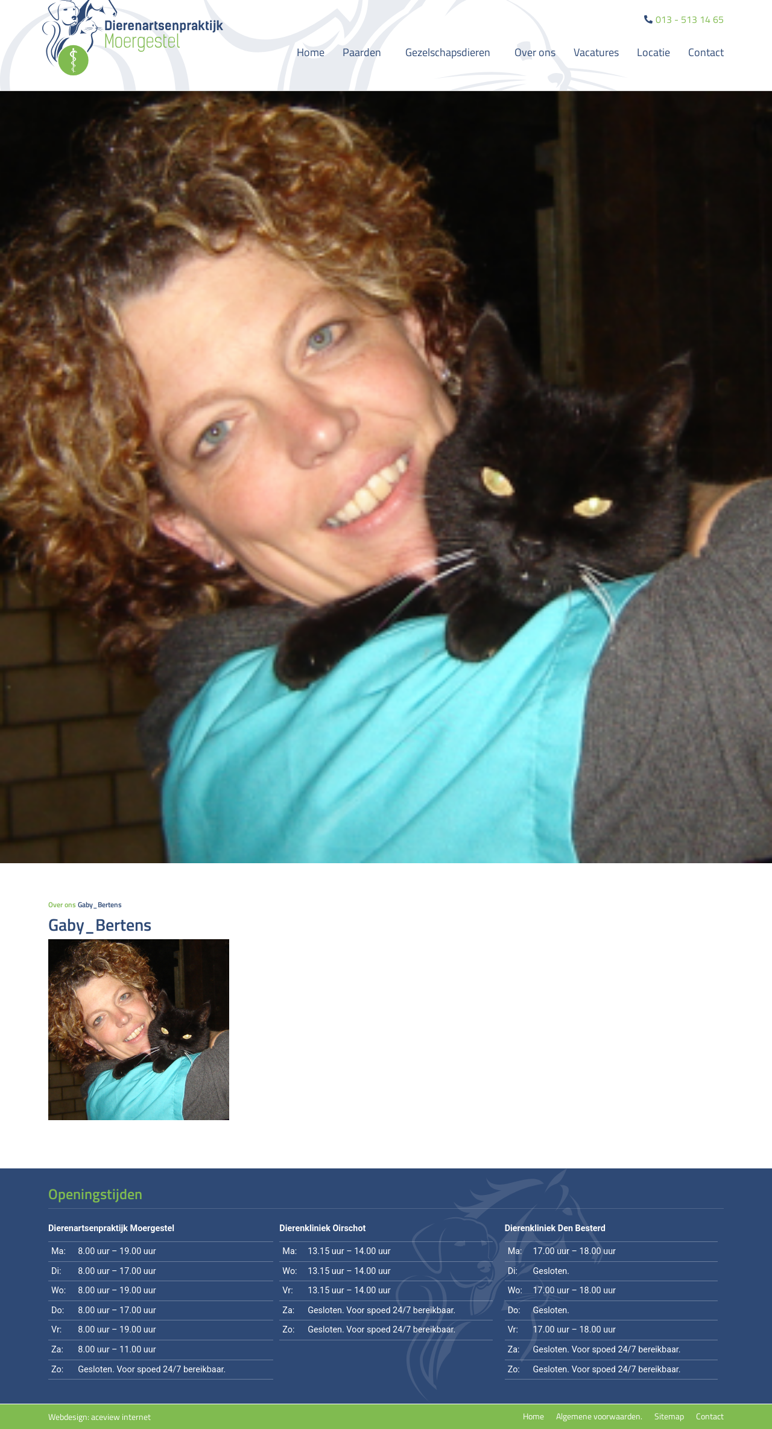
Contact (706, 52)
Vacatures (596, 52)
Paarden (365, 52)
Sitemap (669, 1416)
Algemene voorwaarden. (599, 1416)
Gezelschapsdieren (450, 52)
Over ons (534, 52)
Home (310, 52)
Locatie (653, 52)
